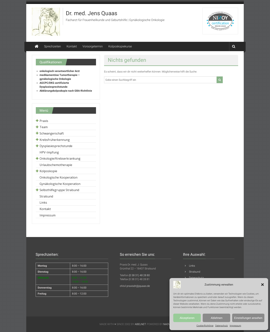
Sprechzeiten (52, 46)
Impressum (235, 325)
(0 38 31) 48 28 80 (139, 275)
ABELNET (140, 324)
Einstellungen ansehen (248, 318)
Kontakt (72, 46)
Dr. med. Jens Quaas (91, 13)
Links (192, 265)
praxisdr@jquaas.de (138, 285)
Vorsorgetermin (92, 46)
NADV (166, 324)
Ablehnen (216, 318)
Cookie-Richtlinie (204, 325)
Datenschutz (221, 325)
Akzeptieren (187, 318)
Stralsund (194, 271)
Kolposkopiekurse (120, 46)
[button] (262, 284)
